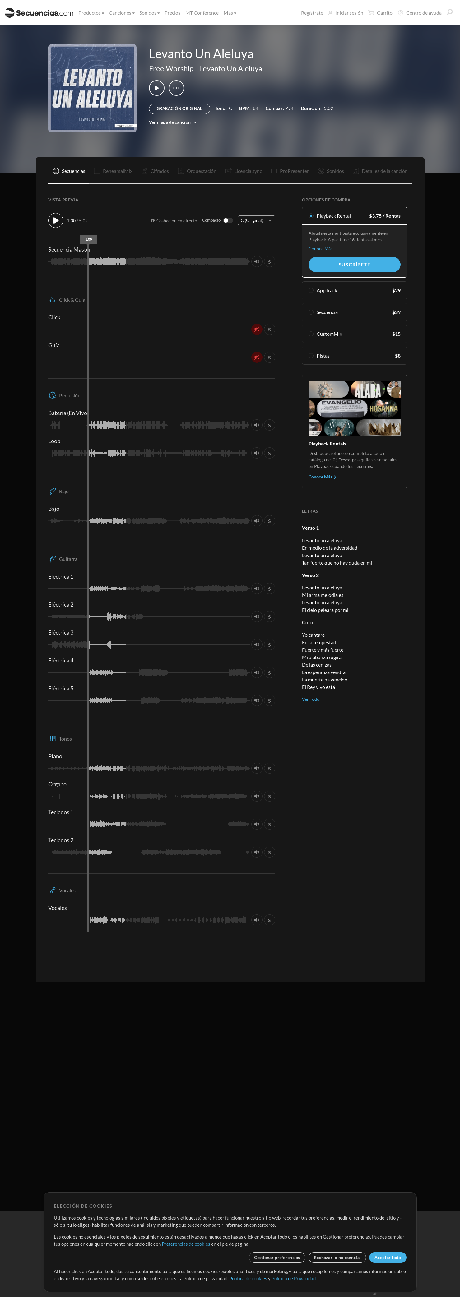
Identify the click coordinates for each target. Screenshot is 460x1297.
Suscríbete (354, 264)
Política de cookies (248, 1278)
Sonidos (149, 13)
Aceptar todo (387, 1257)
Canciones (121, 13)
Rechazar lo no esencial (337, 1257)
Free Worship (171, 68)
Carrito (380, 13)
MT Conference (202, 13)
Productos (90, 13)
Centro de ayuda (419, 13)
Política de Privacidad (294, 1278)
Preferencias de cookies (186, 1244)
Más (229, 13)
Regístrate (312, 13)
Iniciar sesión (345, 13)
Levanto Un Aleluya (230, 68)
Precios (172, 13)
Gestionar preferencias (277, 1257)
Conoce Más (320, 248)
